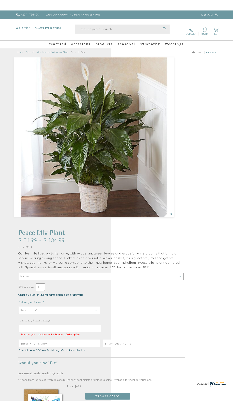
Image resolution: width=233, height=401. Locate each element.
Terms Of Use (147, 397)
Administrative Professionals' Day (52, 49)
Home (20, 49)
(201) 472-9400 (30, 14)
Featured (30, 49)
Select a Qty (124, 125)
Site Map (209, 397)
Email (211, 49)
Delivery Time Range (133, 159)
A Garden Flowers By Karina (38, 28)
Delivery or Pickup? (129, 140)
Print (197, 49)
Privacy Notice (166, 397)
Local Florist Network (189, 397)
